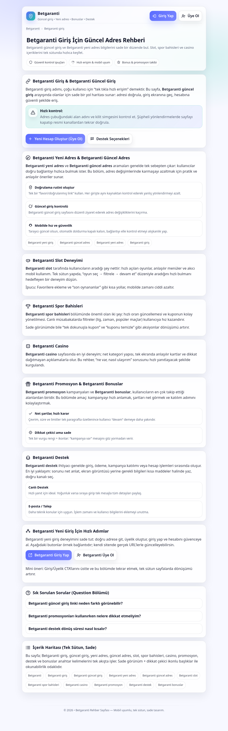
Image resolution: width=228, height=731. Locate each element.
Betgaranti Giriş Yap (48, 555)
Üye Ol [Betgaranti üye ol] (190, 15)
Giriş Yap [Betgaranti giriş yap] (163, 15)
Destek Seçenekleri (109, 138)
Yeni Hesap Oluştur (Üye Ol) (55, 138)
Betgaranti (33, 28)
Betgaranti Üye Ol (95, 555)
